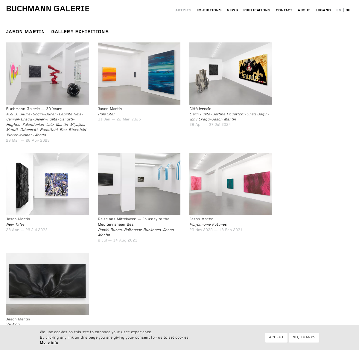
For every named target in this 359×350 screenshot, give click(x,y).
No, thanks (304, 340)
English (339, 10)
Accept (276, 340)
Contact (284, 10)
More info (49, 345)
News (232, 10)
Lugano (323, 10)
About (304, 10)
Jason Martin (25, 32)
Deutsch (348, 10)
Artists (183, 10)
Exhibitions (209, 10)
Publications (256, 10)
